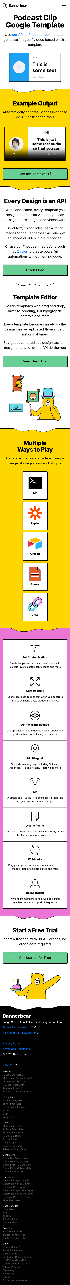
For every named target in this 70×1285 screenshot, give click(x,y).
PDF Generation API (13, 1084)
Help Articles (9, 1209)
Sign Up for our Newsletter (19, 1032)
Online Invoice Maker (14, 1171)
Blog (5, 1212)
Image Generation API (14, 1074)
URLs (5, 1113)
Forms (6, 1110)
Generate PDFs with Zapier (17, 1197)
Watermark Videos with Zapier (19, 1193)
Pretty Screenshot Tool (15, 1238)
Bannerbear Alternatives (16, 1280)
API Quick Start (11, 1219)
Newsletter (8, 1273)
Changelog (8, 1270)
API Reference (10, 1222)
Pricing (6, 1277)
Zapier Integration (12, 1103)
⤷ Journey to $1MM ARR (16, 1263)
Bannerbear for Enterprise (17, 1091)
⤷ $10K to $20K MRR (14, 1260)
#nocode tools (40, 35)
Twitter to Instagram (13, 1132)
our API (18, 35)
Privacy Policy (12, 1043)
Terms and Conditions (16, 1049)
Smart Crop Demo (12, 1146)
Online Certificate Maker (15, 1158)
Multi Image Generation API (17, 1078)
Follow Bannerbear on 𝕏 (18, 1027)
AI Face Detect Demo (14, 1129)
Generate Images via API (16, 1180)
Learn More (35, 270)
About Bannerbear (13, 1250)
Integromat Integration (14, 1107)
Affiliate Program (12, 1267)
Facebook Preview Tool (15, 1231)
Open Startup (10, 1253)
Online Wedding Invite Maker (18, 1161)
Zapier (22, 251)
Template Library (12, 1088)
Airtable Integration (13, 1100)
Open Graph (9, 1142)
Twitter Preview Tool (14, 1234)
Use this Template (33, 174)
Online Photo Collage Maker (18, 1168)
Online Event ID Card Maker (17, 1164)
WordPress (8, 1117)
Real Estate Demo (12, 1136)
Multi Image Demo (12, 1126)
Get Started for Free (35, 958)
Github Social (10, 1139)
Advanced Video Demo (15, 1149)
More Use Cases (11, 1200)
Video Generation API (14, 1081)
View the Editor (35, 361)
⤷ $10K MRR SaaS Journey (18, 1257)
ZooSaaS (8, 1065)
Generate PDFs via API (15, 1187)
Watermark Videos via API (16, 1183)
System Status (10, 1247)
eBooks (7, 1215)
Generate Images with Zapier (18, 1190)
